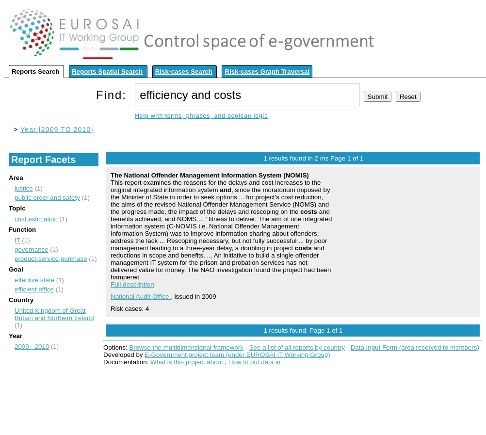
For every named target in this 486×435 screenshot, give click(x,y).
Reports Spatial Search (107, 71)
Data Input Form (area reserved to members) (415, 347)
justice (24, 188)
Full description (132, 284)
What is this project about (186, 362)
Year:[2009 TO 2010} (57, 129)
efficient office (34, 289)
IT (17, 240)
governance (32, 249)
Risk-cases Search (183, 71)
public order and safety (47, 197)
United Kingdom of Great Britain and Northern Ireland (54, 314)
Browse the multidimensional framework (186, 347)
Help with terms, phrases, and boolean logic (201, 116)
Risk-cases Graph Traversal (267, 71)
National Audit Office (141, 296)
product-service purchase (51, 258)
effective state (34, 280)
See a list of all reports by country (297, 347)
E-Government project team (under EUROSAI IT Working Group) (237, 354)
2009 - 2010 (32, 346)
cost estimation (36, 219)
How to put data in (254, 362)
